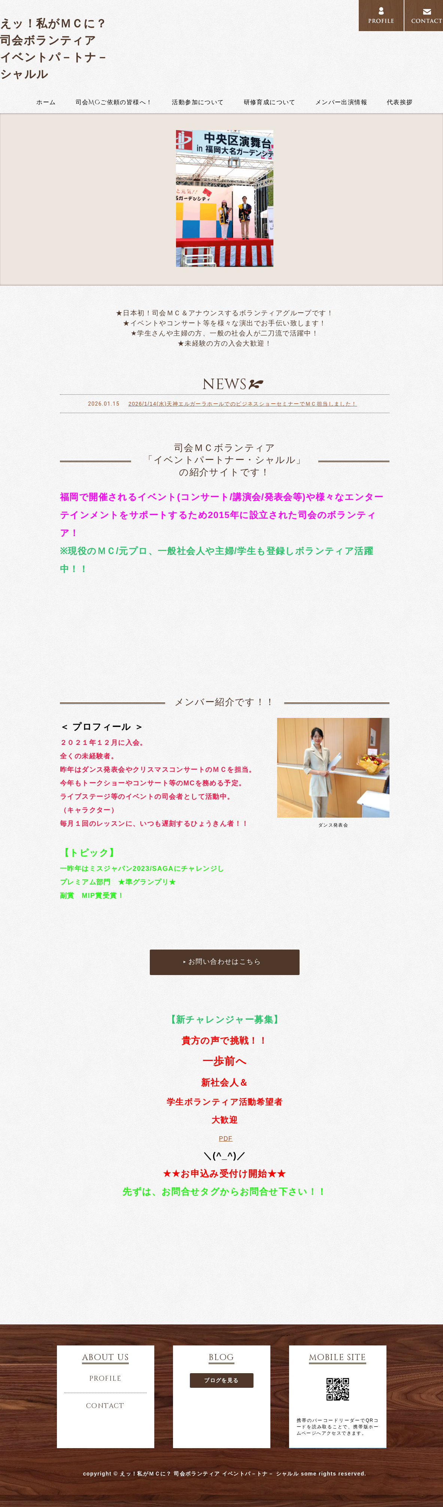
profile (381, 15)
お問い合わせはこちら (224, 961)
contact (105, 1406)
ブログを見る (221, 1380)
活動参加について (198, 102)
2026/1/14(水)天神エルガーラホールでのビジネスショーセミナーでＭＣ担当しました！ (242, 404)
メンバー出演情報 (341, 102)
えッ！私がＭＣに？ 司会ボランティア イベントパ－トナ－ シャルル (54, 48)
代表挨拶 (400, 102)
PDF (226, 1138)
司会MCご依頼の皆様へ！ (114, 102)
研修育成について (270, 102)
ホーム (46, 102)
